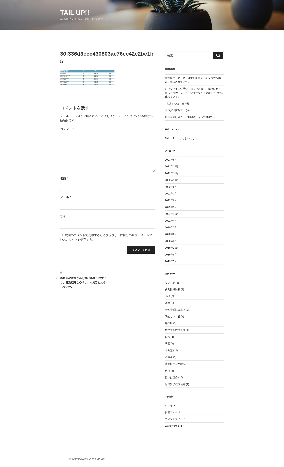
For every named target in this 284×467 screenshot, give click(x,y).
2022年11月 (172, 173)
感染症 (169, 323)
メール (65, 197)
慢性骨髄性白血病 (175, 329)
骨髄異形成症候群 (175, 384)
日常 (167, 336)
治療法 (169, 357)
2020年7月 (171, 227)
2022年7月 (171, 193)
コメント (67, 129)
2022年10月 (172, 180)
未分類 (169, 350)
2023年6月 (171, 159)
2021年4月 (171, 220)
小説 (167, 296)
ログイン (170, 405)
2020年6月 (171, 234)
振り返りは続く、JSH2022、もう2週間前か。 (191, 117)
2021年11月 (172, 213)
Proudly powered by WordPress (87, 458)
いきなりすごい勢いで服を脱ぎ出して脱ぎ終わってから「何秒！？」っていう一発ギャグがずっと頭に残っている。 (194, 92)
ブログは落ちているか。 (179, 110)
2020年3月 (171, 241)
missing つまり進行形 (177, 103)
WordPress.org (173, 425)
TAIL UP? (170, 138)
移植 (167, 370)
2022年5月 (171, 207)
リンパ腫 (170, 282)
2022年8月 (171, 186)
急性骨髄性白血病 (175, 309)
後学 (167, 302)
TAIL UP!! (74, 12)
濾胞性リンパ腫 (174, 363)
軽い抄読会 (171, 377)
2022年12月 (172, 166)
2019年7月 (171, 261)
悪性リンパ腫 (172, 316)
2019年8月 (171, 254)
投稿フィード (172, 412)
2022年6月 (171, 200)
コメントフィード (175, 419)
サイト (64, 216)
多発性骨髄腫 (172, 289)
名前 (64, 178)
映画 (167, 343)
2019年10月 (172, 247)
